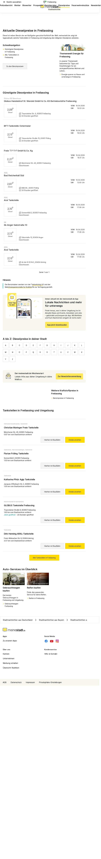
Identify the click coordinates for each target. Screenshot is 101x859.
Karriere (6, 654)
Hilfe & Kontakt (50, 654)
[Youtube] (51, 641)
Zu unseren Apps (10, 641)
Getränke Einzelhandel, (12, 424)
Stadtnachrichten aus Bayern (49, 620)
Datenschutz (16, 682)
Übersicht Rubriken (11, 668)
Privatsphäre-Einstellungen (50, 682)
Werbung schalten (10, 663)
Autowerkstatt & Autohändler (14, 501)
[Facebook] (46, 641)
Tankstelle (23, 424)
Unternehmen (8, 658)
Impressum (30, 682)
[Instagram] (57, 641)
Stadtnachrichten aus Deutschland (18, 620)
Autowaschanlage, (18, 450)
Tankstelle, (7, 450)
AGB (4, 682)
